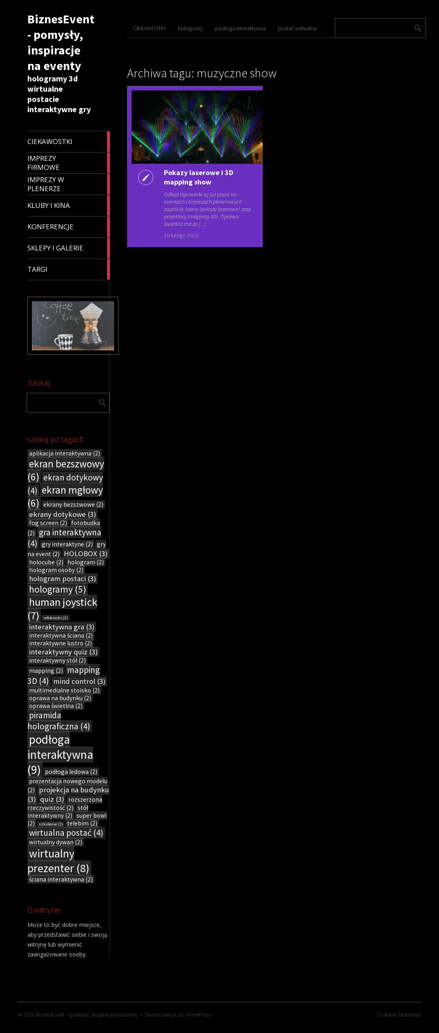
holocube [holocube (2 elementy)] (46, 562)
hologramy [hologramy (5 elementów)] (57, 589)
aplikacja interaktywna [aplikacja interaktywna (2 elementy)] (64, 453)
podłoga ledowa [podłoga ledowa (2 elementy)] (71, 772)
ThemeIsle (409, 1014)
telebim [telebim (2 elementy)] (82, 823)
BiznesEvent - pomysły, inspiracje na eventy (60, 42)
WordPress (198, 1014)
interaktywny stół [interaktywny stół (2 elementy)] (57, 660)
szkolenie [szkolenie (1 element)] (51, 824)
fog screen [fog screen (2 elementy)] (48, 523)
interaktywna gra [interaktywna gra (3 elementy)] (61, 627)
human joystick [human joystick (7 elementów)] (62, 608)
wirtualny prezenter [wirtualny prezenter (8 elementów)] (58, 860)
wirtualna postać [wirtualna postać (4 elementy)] (66, 832)
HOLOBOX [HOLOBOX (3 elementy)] (86, 553)
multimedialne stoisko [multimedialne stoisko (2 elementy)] (64, 690)
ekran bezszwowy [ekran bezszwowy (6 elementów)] (65, 470)
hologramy (190, 28)
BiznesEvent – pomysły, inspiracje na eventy (87, 1014)
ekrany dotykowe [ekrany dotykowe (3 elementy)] (62, 514)
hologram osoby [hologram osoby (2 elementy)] (56, 570)
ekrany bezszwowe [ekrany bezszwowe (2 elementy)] (73, 504)
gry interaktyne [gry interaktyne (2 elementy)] (67, 544)
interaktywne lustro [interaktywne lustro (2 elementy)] (60, 643)
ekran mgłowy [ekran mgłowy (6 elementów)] (65, 496)
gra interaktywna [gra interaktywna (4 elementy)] (64, 538)
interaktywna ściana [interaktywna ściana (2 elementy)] (61, 635)
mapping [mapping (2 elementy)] (46, 670)
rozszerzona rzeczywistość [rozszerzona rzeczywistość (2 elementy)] (64, 804)
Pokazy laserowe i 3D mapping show (198, 177)
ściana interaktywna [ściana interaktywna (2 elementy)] (61, 879)
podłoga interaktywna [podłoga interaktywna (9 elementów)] (60, 754)
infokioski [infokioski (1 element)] (55, 617)
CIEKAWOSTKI (149, 28)
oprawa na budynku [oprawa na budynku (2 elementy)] (60, 698)
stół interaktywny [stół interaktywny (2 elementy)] (57, 811)
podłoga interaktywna (240, 28)
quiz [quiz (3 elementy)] (52, 799)
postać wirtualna (297, 28)
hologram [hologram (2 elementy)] (85, 562)
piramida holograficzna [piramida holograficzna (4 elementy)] (58, 721)
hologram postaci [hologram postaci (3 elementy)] (62, 578)
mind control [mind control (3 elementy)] (79, 681)
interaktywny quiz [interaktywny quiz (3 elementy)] (63, 651)
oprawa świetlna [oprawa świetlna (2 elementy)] (56, 706)
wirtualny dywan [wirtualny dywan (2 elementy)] (55, 842)
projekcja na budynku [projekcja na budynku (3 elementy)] (68, 794)
